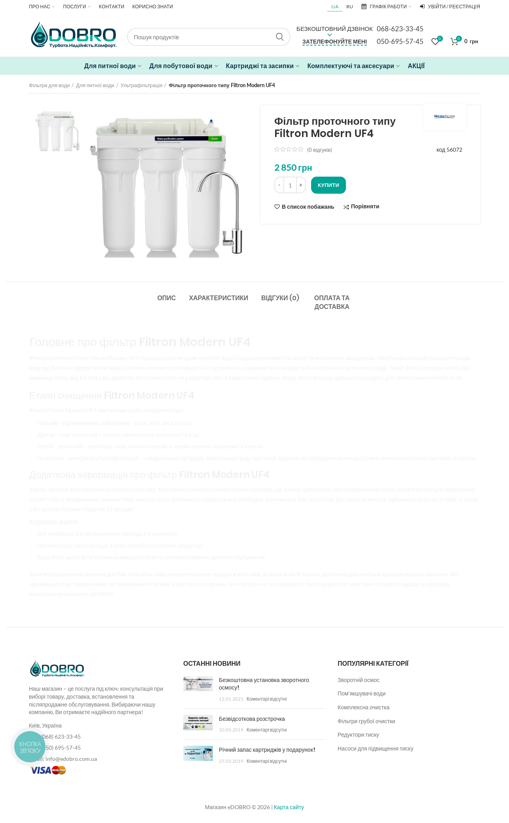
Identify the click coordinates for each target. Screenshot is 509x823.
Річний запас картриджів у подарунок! (267, 750)
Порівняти (365, 207)
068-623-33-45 (400, 29)
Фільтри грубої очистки (366, 721)
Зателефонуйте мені (334, 41)
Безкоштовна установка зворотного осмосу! (264, 684)
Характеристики (218, 298)
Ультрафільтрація (142, 85)
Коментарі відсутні (267, 699)
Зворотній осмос (359, 679)
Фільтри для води (49, 85)
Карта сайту (289, 807)
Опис (166, 298)
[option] (58, 128)
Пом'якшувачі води (362, 693)
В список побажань (308, 207)
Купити (328, 185)
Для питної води (95, 85)
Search (280, 37)
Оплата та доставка (332, 302)
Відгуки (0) (280, 298)
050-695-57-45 (400, 41)
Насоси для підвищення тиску (375, 748)
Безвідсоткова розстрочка (252, 719)
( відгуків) (319, 150)
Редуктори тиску (358, 734)
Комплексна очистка (363, 707)
